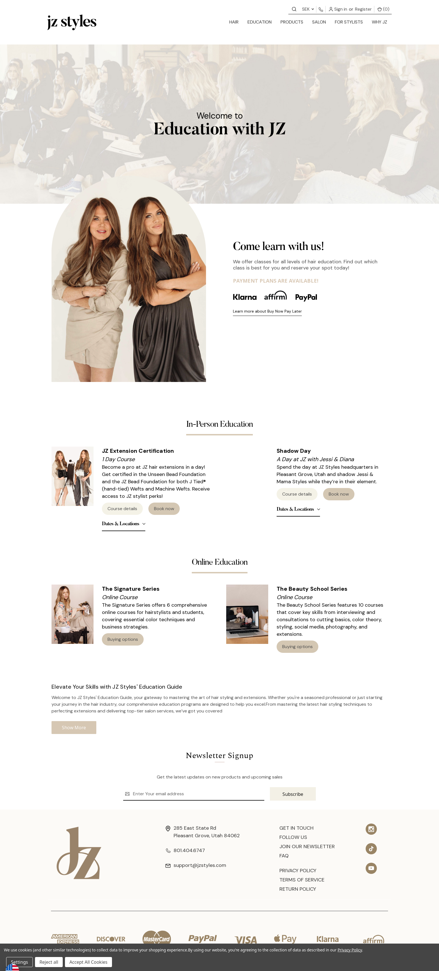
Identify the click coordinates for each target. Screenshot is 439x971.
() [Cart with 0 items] (383, 9)
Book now (164, 509)
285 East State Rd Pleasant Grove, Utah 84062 (202, 832)
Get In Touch (296, 828)
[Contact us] (294, 9)
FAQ (284, 855)
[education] (259, 22)
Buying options (123, 639)
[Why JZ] (379, 22)
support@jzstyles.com (195, 865)
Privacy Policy (297, 870)
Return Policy (297, 889)
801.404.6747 (185, 850)
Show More (74, 727)
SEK (308, 9)
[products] (292, 22)
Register (363, 9)
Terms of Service (301, 879)
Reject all (48, 962)
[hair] (234, 22)
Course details (122, 509)
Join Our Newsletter (307, 846)
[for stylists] (348, 22)
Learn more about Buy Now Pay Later (267, 311)
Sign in (338, 9)
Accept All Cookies (88, 962)
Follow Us (293, 837)
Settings (19, 962)
